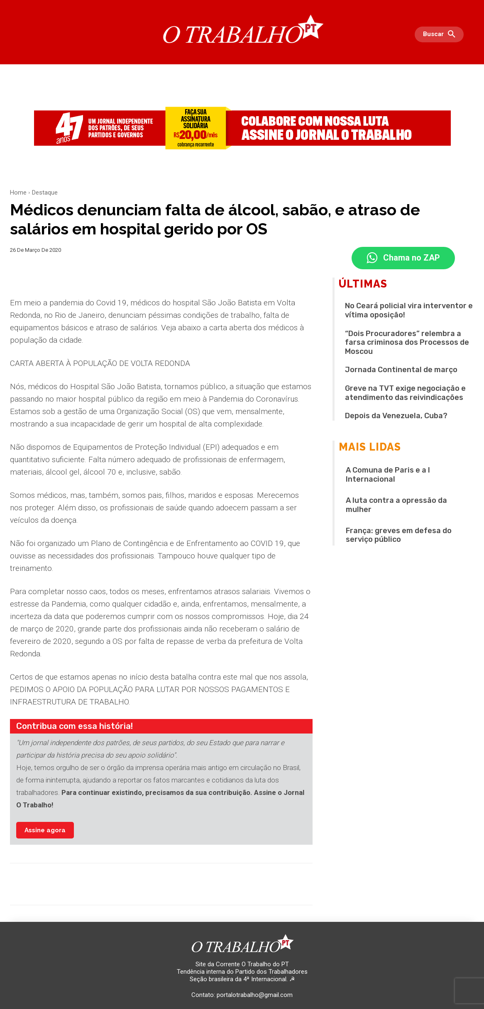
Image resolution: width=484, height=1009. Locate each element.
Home (18, 192)
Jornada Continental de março (401, 370)
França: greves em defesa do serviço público (399, 535)
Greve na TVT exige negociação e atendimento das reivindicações (405, 393)
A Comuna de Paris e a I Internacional (388, 475)
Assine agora (45, 830)
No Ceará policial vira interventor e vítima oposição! (409, 311)
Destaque (45, 192)
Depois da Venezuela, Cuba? (396, 415)
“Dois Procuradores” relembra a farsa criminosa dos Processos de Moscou (407, 342)
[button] (441, 34)
